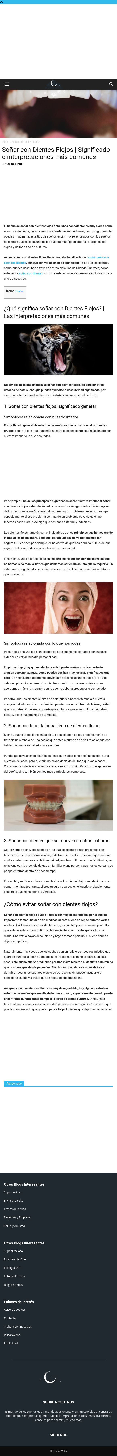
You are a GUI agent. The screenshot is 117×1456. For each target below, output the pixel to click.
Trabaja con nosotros (18, 1326)
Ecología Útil (12, 1268)
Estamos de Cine (15, 1259)
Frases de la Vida (15, 1209)
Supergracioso (13, 1251)
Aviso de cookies (15, 1309)
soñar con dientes (31, 273)
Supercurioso (12, 1192)
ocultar (20, 291)
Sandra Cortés (14, 163)
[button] (6, 84)
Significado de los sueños (26, 142)
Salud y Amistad (14, 1226)
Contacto (10, 1318)
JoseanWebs (12, 1335)
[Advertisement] (58, 11)
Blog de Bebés (13, 1285)
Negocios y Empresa (17, 1217)
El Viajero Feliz (13, 1200)
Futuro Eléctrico (14, 1276)
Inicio (5, 142)
